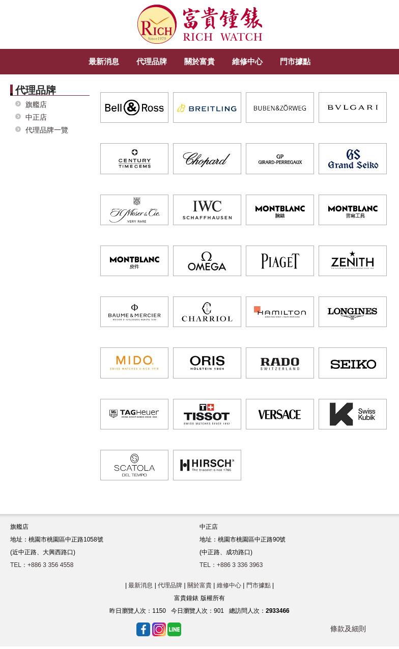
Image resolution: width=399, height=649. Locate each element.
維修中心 (229, 585)
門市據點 (258, 585)
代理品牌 (170, 585)
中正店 (36, 117)
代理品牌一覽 (46, 130)
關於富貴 (199, 585)
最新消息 (140, 585)
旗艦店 (36, 105)
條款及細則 (348, 629)
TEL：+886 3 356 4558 (41, 565)
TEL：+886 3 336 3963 (231, 565)
